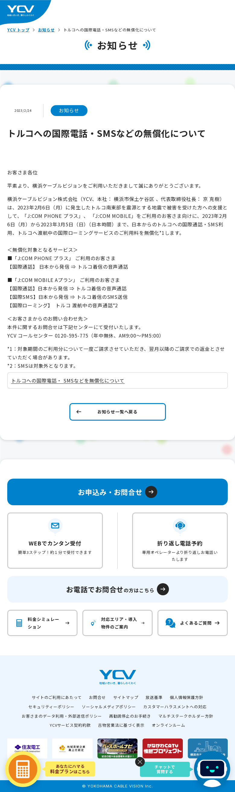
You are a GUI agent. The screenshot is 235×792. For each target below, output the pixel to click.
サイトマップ (125, 697)
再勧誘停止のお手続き (130, 716)
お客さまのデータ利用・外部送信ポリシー (62, 716)
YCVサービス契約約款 (70, 725)
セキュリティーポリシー (51, 707)
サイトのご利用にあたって (57, 697)
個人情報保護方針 (187, 697)
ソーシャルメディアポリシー (109, 707)
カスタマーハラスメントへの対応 (174, 707)
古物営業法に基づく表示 (121, 725)
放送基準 (154, 697)
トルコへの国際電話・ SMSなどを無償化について (68, 380)
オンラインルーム (169, 725)
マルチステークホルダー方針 (185, 716)
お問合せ (97, 697)
